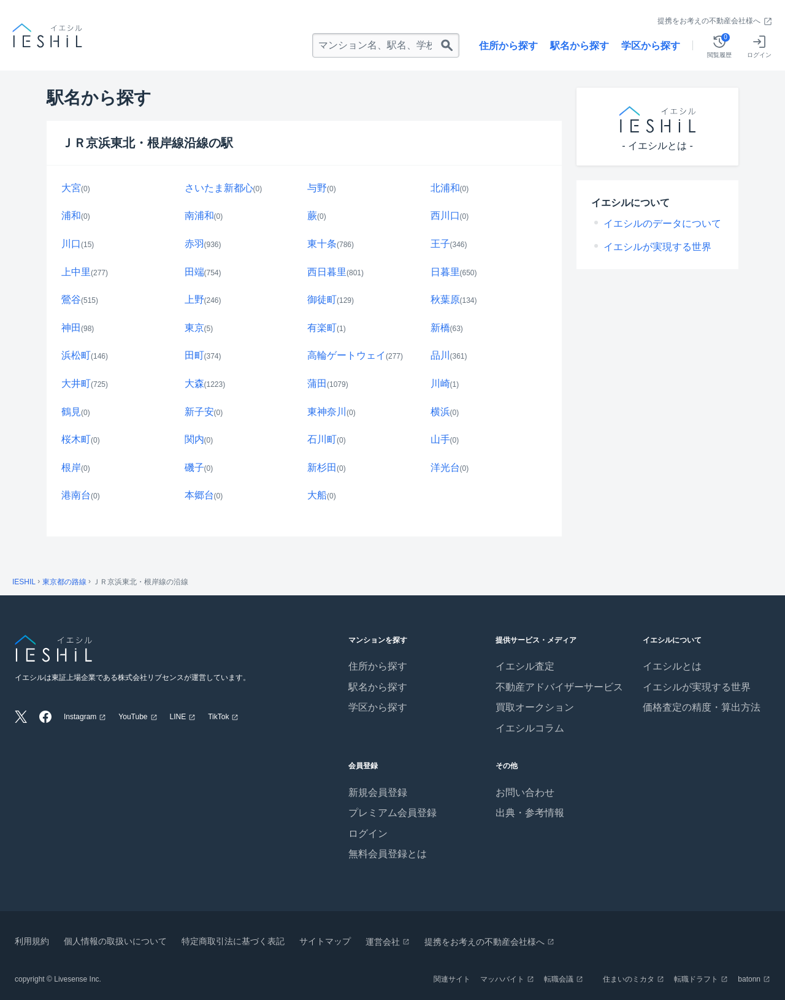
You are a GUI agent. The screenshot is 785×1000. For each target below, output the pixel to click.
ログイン (368, 833)
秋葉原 (445, 299)
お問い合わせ (525, 792)
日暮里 (445, 272)
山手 (440, 439)
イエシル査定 (525, 666)
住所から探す (508, 45)
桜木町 (76, 439)
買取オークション (535, 707)
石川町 (322, 439)
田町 (194, 355)
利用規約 (32, 941)
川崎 (440, 383)
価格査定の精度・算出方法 (701, 707)
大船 (317, 495)
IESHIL (24, 582)
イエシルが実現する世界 (657, 247)
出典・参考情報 (530, 812)
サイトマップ (325, 941)
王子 (440, 244)
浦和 (71, 215)
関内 (194, 439)
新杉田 (322, 467)
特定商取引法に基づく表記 (233, 941)
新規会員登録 (377, 792)
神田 (71, 328)
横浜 (440, 411)
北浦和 (445, 188)
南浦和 (199, 215)
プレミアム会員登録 (392, 812)
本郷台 (199, 495)
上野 (194, 299)
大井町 (76, 383)
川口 (71, 244)
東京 (194, 328)
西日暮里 (327, 272)
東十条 (322, 244)
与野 (317, 188)
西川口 (445, 215)
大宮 (71, 188)
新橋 (440, 328)
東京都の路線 (64, 582)
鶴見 (71, 411)
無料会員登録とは (387, 854)
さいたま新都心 (219, 188)
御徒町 (322, 299)
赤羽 (194, 244)
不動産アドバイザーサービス (559, 687)
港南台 (76, 495)
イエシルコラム (530, 728)
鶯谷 (71, 299)
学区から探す (650, 45)
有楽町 (322, 328)
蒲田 (317, 383)
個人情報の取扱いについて (115, 941)
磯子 (194, 467)
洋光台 (445, 467)
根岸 (71, 467)
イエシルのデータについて (662, 223)
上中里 (76, 272)
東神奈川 (327, 411)
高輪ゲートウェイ (346, 355)
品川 (440, 355)
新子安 (199, 411)
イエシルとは (672, 666)
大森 (194, 383)
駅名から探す (579, 45)
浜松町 (76, 355)
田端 (194, 272)
